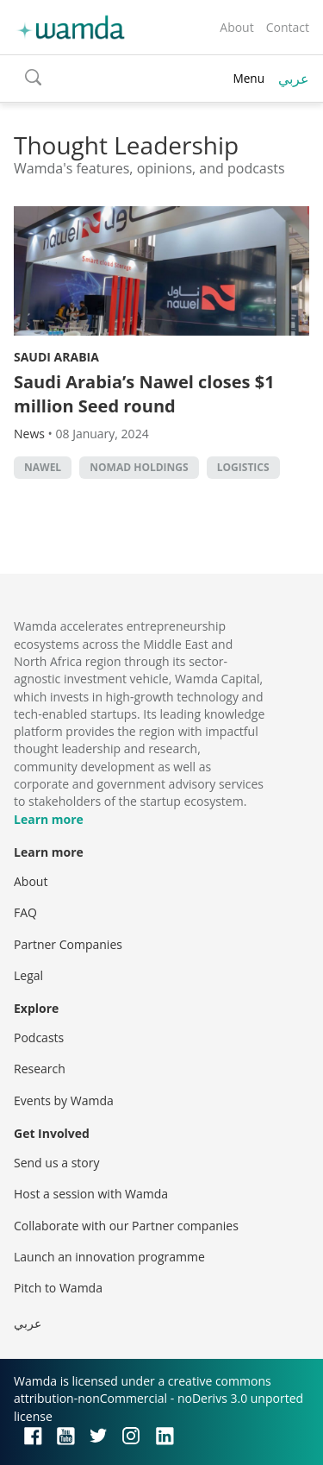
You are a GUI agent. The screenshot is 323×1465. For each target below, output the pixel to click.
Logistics (243, 467)
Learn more (49, 819)
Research (39, 1068)
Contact (287, 27)
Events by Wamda (64, 1100)
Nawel (42, 467)
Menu (248, 78)
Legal (28, 975)
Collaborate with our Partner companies (126, 1225)
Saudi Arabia (56, 357)
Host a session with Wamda (91, 1193)
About (236, 27)
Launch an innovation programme (109, 1256)
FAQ (25, 912)
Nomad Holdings (139, 467)
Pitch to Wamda (58, 1288)
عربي (293, 78)
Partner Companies (68, 944)
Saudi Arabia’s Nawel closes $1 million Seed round (144, 394)
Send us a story (56, 1162)
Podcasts (39, 1037)
